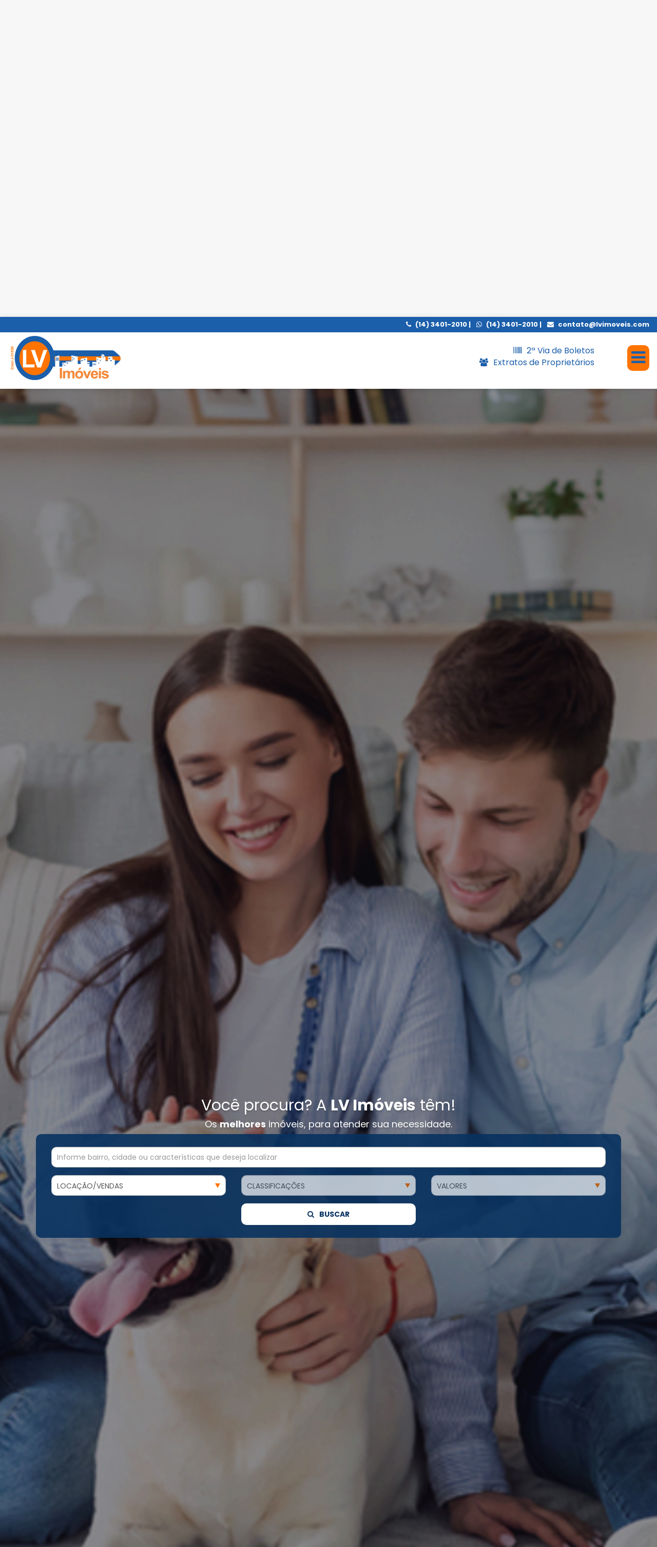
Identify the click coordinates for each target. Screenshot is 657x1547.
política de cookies (240, 1529)
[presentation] (35, 1389)
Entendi (534, 1523)
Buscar (328, 512)
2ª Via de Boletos (553, 34)
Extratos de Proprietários (536, 45)
